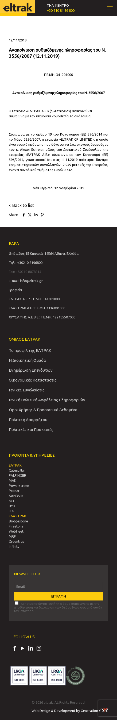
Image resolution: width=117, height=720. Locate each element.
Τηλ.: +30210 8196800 (25, 262)
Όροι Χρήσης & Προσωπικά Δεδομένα (43, 409)
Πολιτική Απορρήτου (28, 419)
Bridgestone (18, 521)
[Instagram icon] (39, 649)
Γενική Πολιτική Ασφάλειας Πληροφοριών (47, 400)
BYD (12, 506)
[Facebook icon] (15, 649)
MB (11, 501)
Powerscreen (19, 485)
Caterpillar (17, 470)
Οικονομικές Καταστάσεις (32, 380)
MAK (12, 480)
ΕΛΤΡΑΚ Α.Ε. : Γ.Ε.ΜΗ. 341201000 (34, 299)
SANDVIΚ (16, 496)
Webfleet (16, 531)
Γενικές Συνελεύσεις (26, 390)
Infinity (14, 546)
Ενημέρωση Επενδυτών (31, 370)
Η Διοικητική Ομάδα (27, 360)
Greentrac (16, 541)
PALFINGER (17, 475)
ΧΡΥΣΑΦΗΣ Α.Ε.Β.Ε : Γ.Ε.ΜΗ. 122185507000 (42, 317)
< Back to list (21, 205)
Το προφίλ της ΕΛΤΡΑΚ (30, 350)
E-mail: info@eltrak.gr (26, 281)
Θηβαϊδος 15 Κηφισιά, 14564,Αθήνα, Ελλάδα (44, 253)
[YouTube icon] (23, 649)
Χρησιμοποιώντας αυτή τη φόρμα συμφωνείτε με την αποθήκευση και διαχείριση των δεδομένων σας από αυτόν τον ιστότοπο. (58, 607)
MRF (12, 536)
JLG (11, 511)
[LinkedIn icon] (31, 649)
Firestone (16, 526)
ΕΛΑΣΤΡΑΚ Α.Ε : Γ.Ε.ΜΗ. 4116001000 (37, 308)
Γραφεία (15, 290)
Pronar (14, 490)
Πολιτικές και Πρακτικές (31, 429)
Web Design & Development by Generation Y (70, 711)
